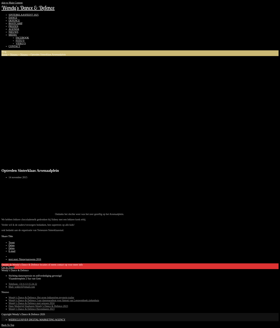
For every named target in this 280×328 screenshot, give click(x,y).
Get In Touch (7, 267)
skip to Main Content (12, 2)
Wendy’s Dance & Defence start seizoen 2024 (31, 303)
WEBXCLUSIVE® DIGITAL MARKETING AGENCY (37, 319)
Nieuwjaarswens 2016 (25, 259)
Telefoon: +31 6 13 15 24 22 (23, 284)
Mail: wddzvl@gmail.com (22, 287)
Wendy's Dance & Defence (28, 7)
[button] (12, 242)
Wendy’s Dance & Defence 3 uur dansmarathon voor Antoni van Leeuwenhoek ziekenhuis (54, 300)
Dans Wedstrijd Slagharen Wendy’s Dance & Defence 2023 (38, 306)
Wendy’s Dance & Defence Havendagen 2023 (31, 309)
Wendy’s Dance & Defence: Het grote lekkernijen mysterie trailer (41, 297)
